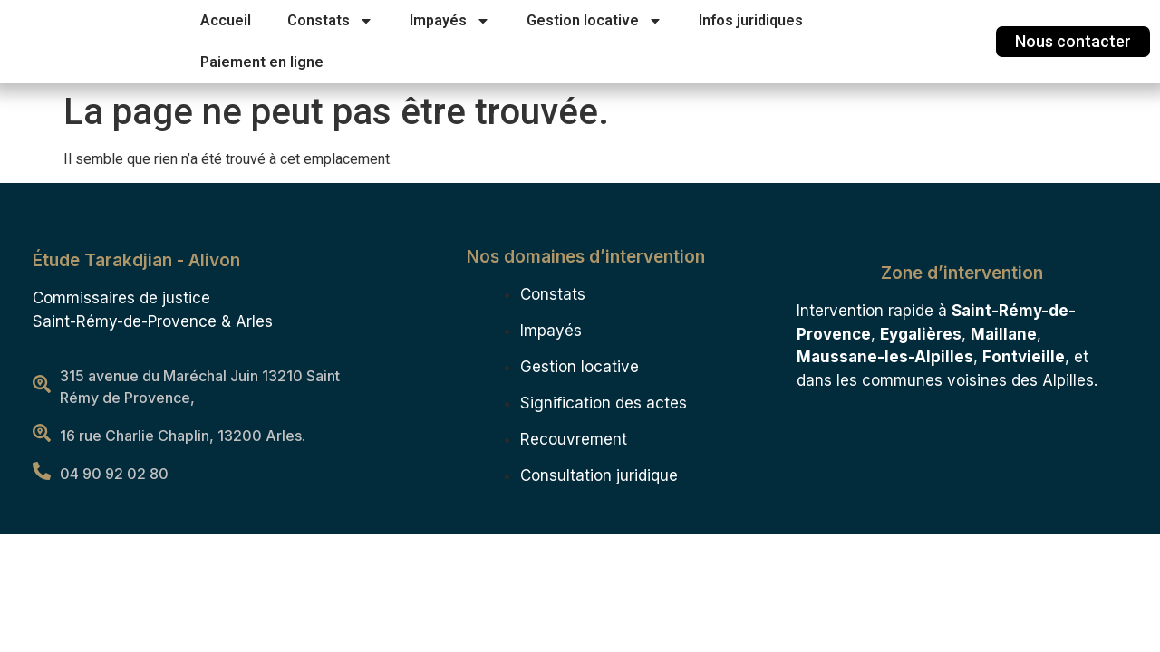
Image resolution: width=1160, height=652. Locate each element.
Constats (330, 21)
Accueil (225, 20)
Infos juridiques (751, 20)
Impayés (450, 21)
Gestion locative (594, 21)
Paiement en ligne (262, 62)
